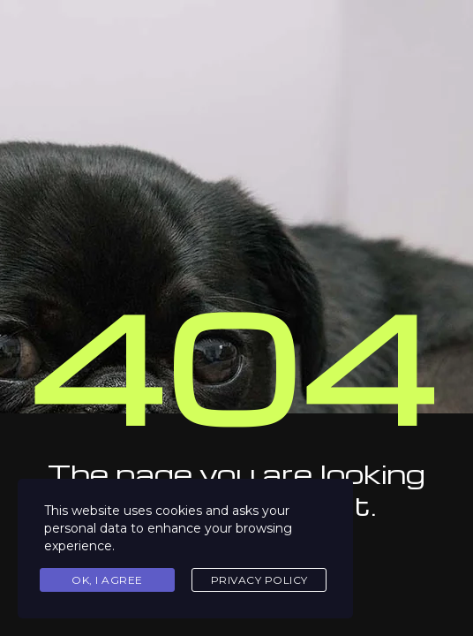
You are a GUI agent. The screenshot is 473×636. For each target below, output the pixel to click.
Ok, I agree (107, 580)
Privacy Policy (259, 580)
